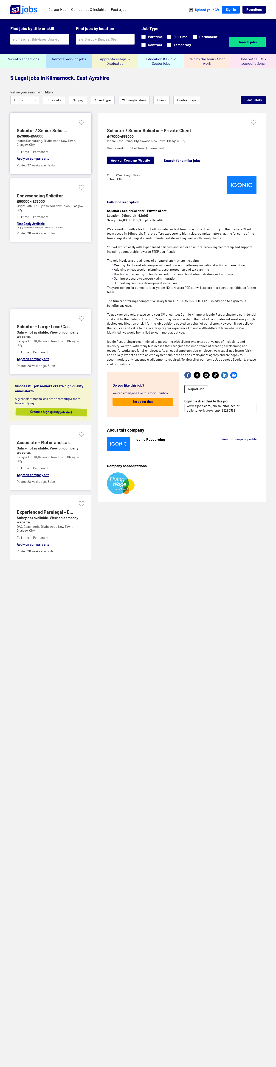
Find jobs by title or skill (32, 28)
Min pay (78, 100)
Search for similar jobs (182, 160)
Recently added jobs (23, 59)
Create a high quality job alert (54, 412)
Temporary (179, 44)
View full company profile (238, 439)
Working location (134, 100)
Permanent (205, 36)
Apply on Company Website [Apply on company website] (130, 160)
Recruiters (254, 9)
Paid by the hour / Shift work (207, 61)
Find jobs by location (95, 28)
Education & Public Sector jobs (161, 61)
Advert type (103, 100)
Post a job (119, 9)
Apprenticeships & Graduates (115, 61)
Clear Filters (253, 100)
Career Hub (57, 9)
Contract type (186, 100)
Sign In (231, 9)
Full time (177, 36)
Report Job (196, 389)
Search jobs (247, 42)
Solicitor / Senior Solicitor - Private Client (149, 130)
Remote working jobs (69, 59)
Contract (151, 44)
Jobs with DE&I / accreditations (253, 61)
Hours (161, 100)
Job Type (149, 28)
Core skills (54, 100)
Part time (152, 36)
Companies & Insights (88, 9)
